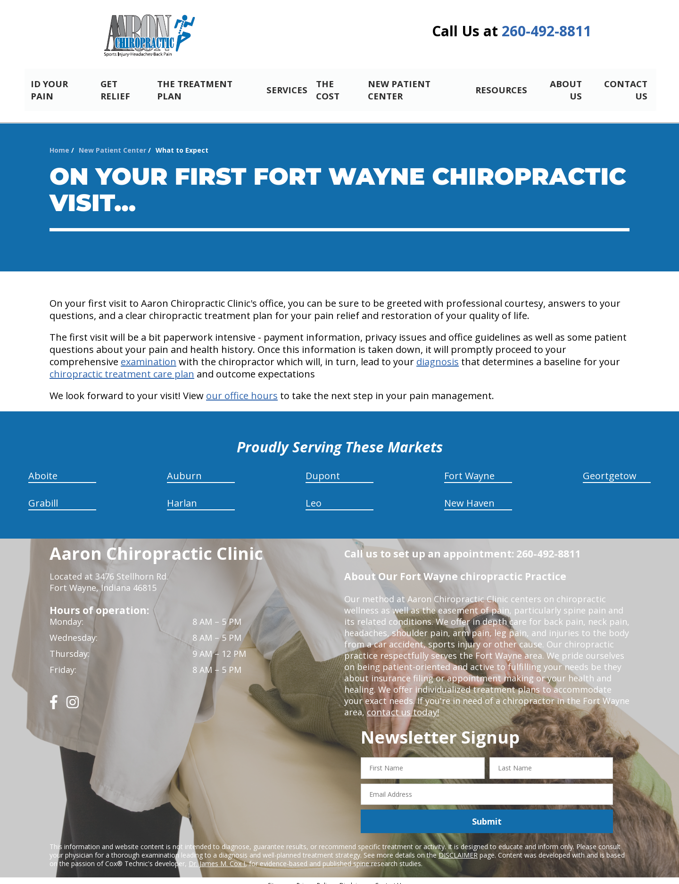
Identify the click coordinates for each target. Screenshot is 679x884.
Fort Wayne (469, 467)
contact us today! (402, 704)
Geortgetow (610, 467)
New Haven (469, 495)
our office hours (242, 387)
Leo (314, 495)
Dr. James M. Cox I (217, 855)
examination (148, 353)
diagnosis (437, 353)
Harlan (182, 495)
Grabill (43, 495)
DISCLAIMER (458, 847)
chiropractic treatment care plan (122, 366)
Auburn (184, 467)
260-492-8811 (546, 31)
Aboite (43, 467)
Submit (487, 813)
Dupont (323, 467)
